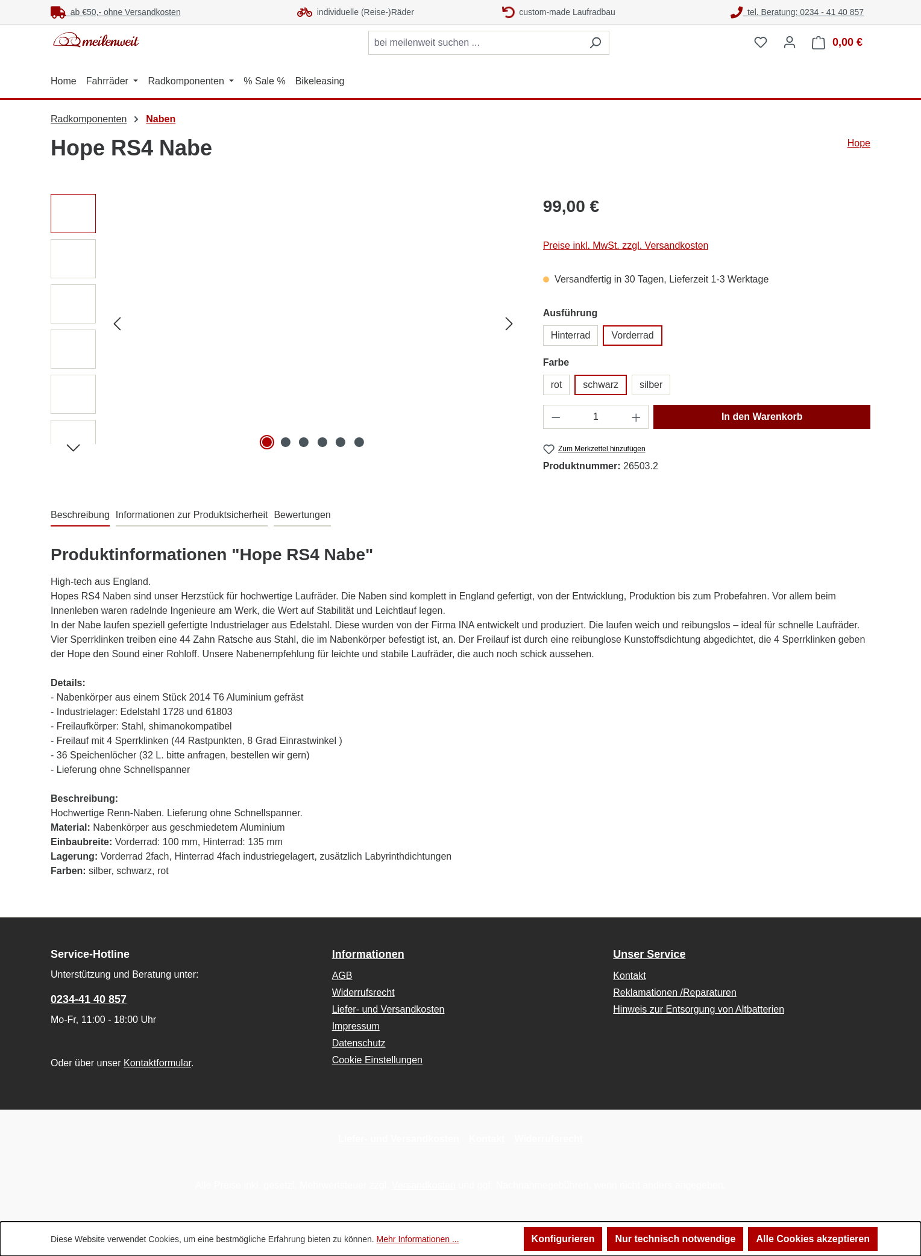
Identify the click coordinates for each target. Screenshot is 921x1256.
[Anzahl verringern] (555, 417)
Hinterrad (571, 335)
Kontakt (629, 975)
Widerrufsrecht (363, 992)
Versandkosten (424, 1185)
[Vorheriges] (117, 323)
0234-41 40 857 (89, 999)
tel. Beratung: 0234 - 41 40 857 (797, 12)
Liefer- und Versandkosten (388, 1009)
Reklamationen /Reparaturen (675, 992)
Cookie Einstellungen (377, 1060)
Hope (858, 143)
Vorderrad (632, 335)
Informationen (368, 954)
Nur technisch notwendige (675, 1239)
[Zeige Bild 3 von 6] (304, 442)
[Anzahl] (595, 417)
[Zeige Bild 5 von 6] (340, 442)
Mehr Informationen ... (418, 1239)
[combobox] (475, 43)
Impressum (356, 1026)
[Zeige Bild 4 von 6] (322, 442)
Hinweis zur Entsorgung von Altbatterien (698, 1009)
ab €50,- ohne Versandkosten (116, 12)
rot (556, 385)
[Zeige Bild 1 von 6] (267, 442)
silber (651, 385)
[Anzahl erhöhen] (636, 417)
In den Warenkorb (762, 416)
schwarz (600, 385)
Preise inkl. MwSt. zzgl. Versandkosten (626, 245)
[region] (285, 323)
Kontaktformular (157, 1063)
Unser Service (649, 954)
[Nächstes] (509, 323)
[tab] (80, 515)
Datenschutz (359, 1043)
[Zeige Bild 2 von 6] (286, 442)
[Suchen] (595, 43)
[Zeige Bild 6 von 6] (359, 442)
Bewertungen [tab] (302, 515)
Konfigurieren (563, 1239)
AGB (342, 975)
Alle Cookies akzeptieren (813, 1239)
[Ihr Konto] (789, 42)
